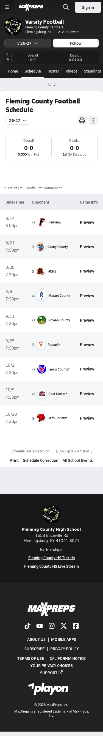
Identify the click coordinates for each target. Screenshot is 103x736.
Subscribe (34, 648)
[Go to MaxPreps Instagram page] (51, 626)
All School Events (78, 460)
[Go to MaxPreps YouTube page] (39, 626)
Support (51, 672)
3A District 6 (77, 154)
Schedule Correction (40, 460)
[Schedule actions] (93, 120)
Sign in (88, 7)
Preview (87, 222)
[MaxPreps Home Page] (50, 84)
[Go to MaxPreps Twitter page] (63, 626)
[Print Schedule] (82, 120)
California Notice (68, 658)
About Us (36, 639)
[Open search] (66, 7)
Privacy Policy (64, 648)
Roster (53, 71)
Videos (71, 71)
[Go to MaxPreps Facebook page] (76, 626)
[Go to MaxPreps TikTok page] (27, 626)
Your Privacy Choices (51, 665)
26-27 (17, 120)
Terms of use (30, 658)
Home (13, 71)
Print (14, 460)
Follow (76, 43)
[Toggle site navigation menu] (7, 7)
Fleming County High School (51, 518)
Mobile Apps (63, 639)
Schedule (33, 71)
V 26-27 (27, 43)
